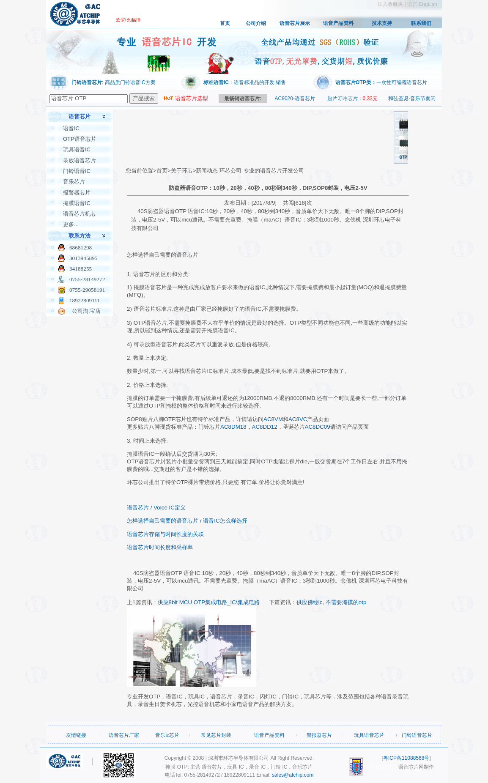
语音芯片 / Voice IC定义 (156, 507)
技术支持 (382, 23)
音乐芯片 (74, 181)
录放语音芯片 (79, 160)
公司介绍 (256, 23)
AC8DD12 (264, 427)
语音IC (71, 128)
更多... (71, 224)
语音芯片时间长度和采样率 (160, 547)
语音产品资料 (338, 23)
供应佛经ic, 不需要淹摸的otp (331, 602)
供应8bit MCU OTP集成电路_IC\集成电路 (209, 602)
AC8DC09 (317, 427)
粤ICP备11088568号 (406, 758)
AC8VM (273, 419)
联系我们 (421, 23)
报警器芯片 (76, 192)
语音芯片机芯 (79, 214)
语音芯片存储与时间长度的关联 (165, 534)
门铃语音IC (76, 171)
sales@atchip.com (292, 775)
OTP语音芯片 (79, 139)
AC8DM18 (233, 427)
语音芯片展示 (295, 23)
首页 (225, 23)
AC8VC (297, 419)
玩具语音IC (76, 149)
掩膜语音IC (76, 203)
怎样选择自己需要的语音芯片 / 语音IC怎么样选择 (187, 520)
